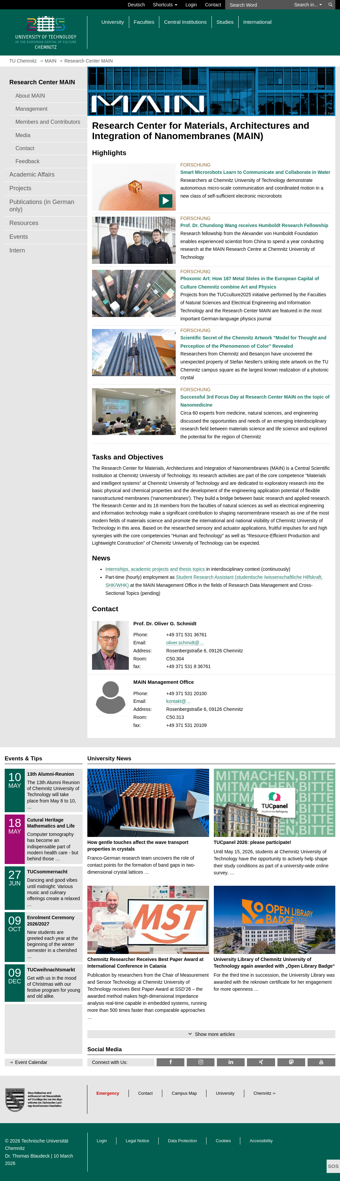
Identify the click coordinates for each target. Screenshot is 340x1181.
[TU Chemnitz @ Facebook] (170, 1062)
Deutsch (136, 4)
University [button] (112, 22)
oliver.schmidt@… (185, 642)
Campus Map (184, 1093)
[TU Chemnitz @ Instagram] (201, 1062)
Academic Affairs (32, 174)
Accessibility (261, 1141)
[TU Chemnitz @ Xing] (261, 1062)
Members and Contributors (47, 122)
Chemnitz (262, 1093)
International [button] (257, 22)
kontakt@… (178, 701)
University (225, 1093)
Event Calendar (31, 1062)
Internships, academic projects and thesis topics (155, 569)
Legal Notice (137, 1141)
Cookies (223, 1141)
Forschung (195, 165)
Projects (20, 188)
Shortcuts (165, 4)
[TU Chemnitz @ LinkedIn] (231, 1062)
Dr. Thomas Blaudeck (27, 1156)
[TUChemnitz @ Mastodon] (291, 1062)
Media (22, 135)
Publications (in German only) (41, 206)
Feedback (27, 161)
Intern (17, 250)
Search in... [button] (308, 4)
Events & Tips (23, 758)
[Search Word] (257, 4)
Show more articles (215, 1034)
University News (109, 758)
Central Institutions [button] (185, 22)
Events (18, 236)
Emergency (107, 1093)
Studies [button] (225, 22)
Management (31, 109)
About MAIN (30, 96)
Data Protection (182, 1141)
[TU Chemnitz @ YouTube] (321, 1062)
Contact (213, 4)
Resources (23, 223)
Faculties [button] (144, 22)
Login (191, 4)
